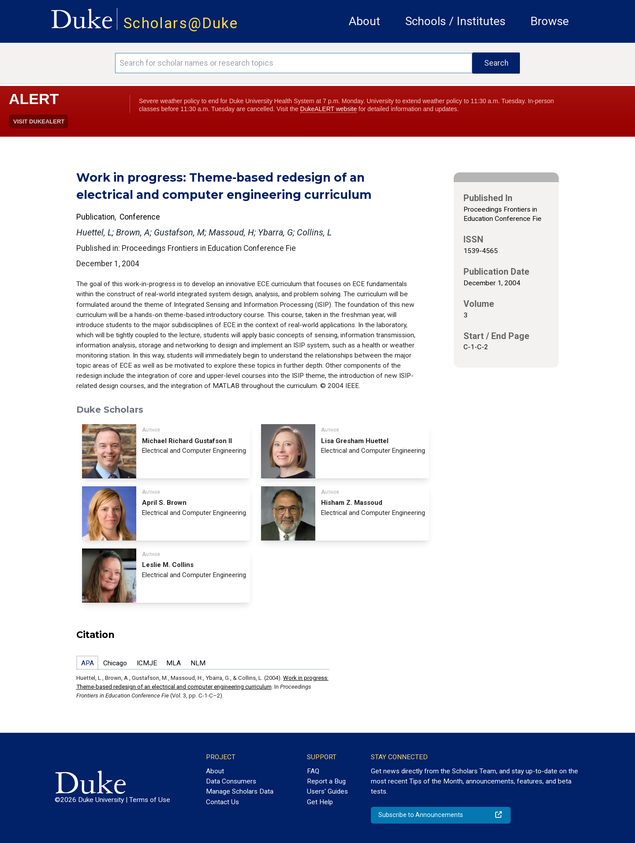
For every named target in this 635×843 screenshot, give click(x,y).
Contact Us (222, 802)
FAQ (313, 771)
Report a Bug (326, 781)
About (364, 21)
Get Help (320, 802)
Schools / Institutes (455, 21)
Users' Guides (327, 791)
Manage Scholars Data (239, 791)
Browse (549, 21)
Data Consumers (231, 781)
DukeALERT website (328, 108)
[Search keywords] (293, 63)
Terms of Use (149, 800)
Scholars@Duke (180, 23)
